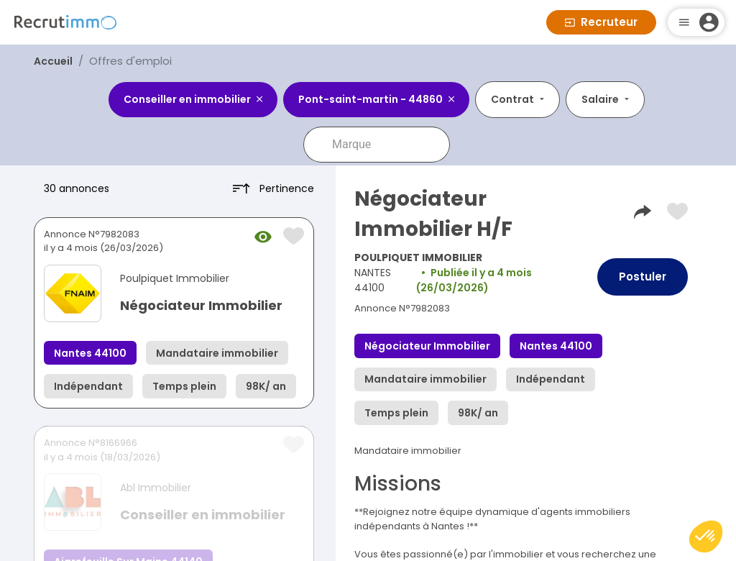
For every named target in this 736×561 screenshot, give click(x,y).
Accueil (53, 61)
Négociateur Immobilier (201, 305)
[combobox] (386, 145)
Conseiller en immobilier (202, 515)
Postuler (642, 276)
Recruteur (601, 21)
